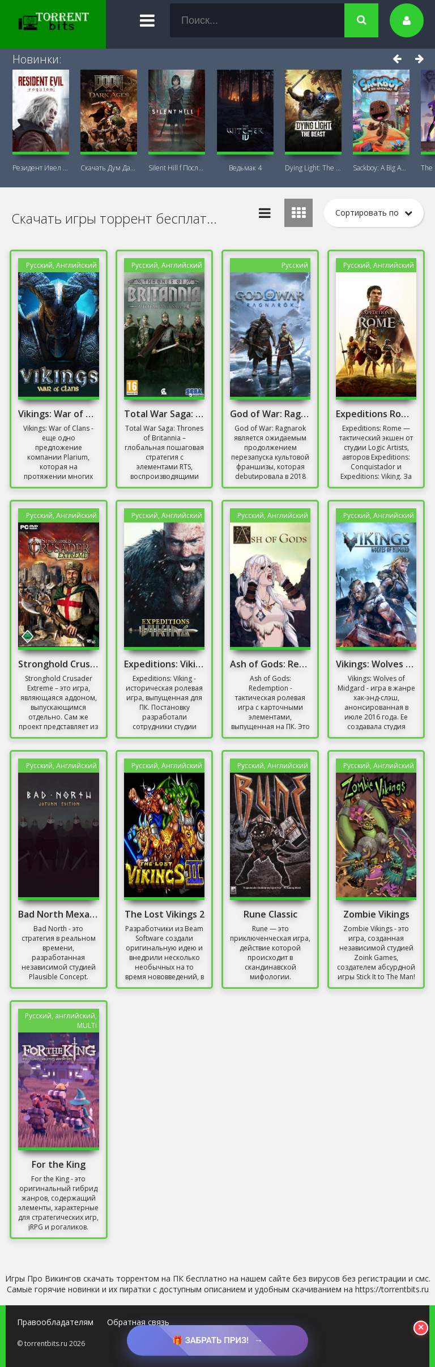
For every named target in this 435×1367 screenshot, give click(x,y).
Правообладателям (55, 1322)
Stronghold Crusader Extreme (58, 664)
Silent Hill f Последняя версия (176, 168)
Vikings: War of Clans (58, 413)
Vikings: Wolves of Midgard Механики (376, 664)
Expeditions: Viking (164, 664)
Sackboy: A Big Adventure (381, 168)
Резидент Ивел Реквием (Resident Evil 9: (40, 168)
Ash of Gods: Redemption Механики (270, 664)
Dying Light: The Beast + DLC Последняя (313, 168)
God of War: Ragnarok (270, 413)
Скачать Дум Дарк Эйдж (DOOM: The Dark (108, 168)
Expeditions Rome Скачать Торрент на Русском (376, 413)
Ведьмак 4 (245, 168)
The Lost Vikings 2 (164, 914)
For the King (59, 1164)
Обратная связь (138, 1322)
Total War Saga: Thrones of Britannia (164, 413)
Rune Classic (270, 914)
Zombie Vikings (376, 914)
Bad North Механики (58, 914)
